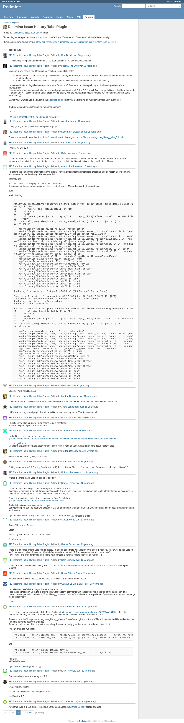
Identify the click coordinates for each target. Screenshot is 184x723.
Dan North (66, 430)
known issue (88, 467)
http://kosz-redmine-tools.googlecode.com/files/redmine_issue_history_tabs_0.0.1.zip (75, 42)
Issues (60, 17)
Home (4, 1)
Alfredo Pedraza (69, 606)
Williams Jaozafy (70, 701)
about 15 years (80, 430)
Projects (11, 1)
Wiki (78, 17)
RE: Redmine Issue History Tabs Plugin (29, 55)
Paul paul (66, 385)
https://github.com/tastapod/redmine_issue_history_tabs (37, 500)
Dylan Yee (66, 153)
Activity (35, 17)
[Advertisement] (156, 75)
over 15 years (79, 153)
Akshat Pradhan (69, 166)
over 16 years (37, 33)
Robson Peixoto (69, 472)
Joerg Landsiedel (70, 406)
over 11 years (84, 670)
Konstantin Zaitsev (21, 33)
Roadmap (48, 17)
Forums (89, 17)
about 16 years (79, 121)
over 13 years (83, 483)
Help (18, 1)
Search (117, 6)
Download (22, 17)
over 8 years (85, 701)
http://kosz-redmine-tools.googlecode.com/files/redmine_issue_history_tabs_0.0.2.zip (83, 137)
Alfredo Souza (77, 707)
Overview (8, 17)
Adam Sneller (68, 461)
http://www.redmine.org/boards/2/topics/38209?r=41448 (88, 612)
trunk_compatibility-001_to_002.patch (30, 117)
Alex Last (66, 121)
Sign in (170, 1)
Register (177, 1)
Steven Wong (68, 519)
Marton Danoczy (69, 396)
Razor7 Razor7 (69, 573)
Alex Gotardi (67, 681)
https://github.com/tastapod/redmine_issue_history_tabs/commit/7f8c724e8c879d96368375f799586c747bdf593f (64, 438)
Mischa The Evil (69, 65)
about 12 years (86, 606)
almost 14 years (86, 472)
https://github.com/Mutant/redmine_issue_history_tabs (86, 565)
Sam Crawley (68, 560)
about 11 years (82, 681)
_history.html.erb (21, 666)
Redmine (83, 721)
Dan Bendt (66, 55)
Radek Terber (68, 483)
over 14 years (83, 461)
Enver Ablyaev (68, 670)
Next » (29, 712)
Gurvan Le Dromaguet (72, 583)
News (70, 17)
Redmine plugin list (57, 100)
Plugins (15, 23)
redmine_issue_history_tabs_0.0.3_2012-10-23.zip (37, 515)
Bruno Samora (68, 417)
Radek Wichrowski (17, 525)
